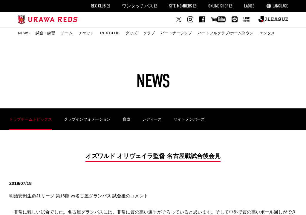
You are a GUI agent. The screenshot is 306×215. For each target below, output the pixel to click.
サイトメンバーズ (189, 119)
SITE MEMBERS (180, 6)
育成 (126, 119)
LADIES (249, 6)
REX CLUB (98, 6)
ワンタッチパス (137, 6)
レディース (152, 119)
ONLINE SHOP (218, 6)
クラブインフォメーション (87, 119)
